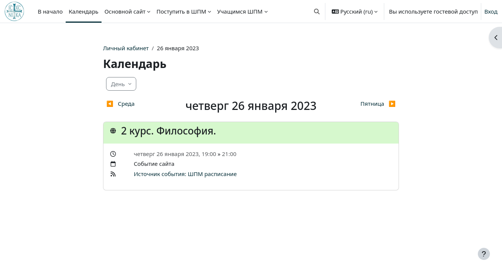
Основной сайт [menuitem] (125, 11)
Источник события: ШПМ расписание (185, 174)
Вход (490, 11)
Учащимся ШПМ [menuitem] (239, 11)
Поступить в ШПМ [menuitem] (181, 11)
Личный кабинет (126, 48)
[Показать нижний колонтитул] (484, 254)
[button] (316, 11)
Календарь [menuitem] (84, 11)
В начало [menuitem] (50, 11)
